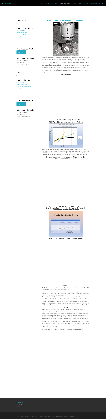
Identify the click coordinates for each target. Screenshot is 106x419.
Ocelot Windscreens (20, 30)
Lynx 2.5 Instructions (20, 62)
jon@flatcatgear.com (21, 23)
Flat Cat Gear (26, 416)
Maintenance (19, 43)
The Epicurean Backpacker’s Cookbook (24, 39)
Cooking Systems (49, 3)
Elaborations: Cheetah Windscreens (68, 3)
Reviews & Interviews (95, 3)
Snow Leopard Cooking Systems (23, 34)
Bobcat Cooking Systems (22, 32)
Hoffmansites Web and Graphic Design (66, 416)
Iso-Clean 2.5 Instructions (22, 60)
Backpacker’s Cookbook (83, 3)
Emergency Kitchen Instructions (23, 64)
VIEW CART (21, 52)
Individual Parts (19, 36)
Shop (56, 3)
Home (42, 3)
